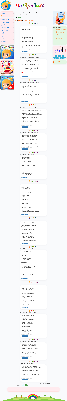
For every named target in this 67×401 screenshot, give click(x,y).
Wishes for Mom (5, 14)
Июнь (60, 46)
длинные (26, 20)
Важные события (4, 21)
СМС (2, 34)
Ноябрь (54, 57)
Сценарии (3, 42)
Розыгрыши (3, 39)
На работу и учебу (5, 22)
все (16, 20)
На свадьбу (3, 25)
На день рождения (5, 19)
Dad (16, 17)
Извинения (3, 41)
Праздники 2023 (56, 61)
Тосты (2, 36)
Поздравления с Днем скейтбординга (59, 34)
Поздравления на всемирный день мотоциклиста (61, 30)
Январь (61, 57)
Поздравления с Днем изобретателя (59, 42)
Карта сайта (18, 392)
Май (61, 58)
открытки (20, 20)
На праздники (4, 24)
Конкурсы (3, 38)
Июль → (61, 53)
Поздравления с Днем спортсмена (59, 36)
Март (55, 58)
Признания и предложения (6, 28)
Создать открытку (25, 51)
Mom (19, 17)
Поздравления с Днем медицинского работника (60, 32)
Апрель (58, 58)
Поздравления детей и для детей (6, 33)
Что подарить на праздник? (58, 62)
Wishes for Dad (4, 13)
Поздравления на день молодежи (59, 40)
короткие (31, 20)
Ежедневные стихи (5, 27)
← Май (58, 53)
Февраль (64, 57)
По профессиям (4, 30)
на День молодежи (59, 38)
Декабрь (58, 57)
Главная (17, 14)
